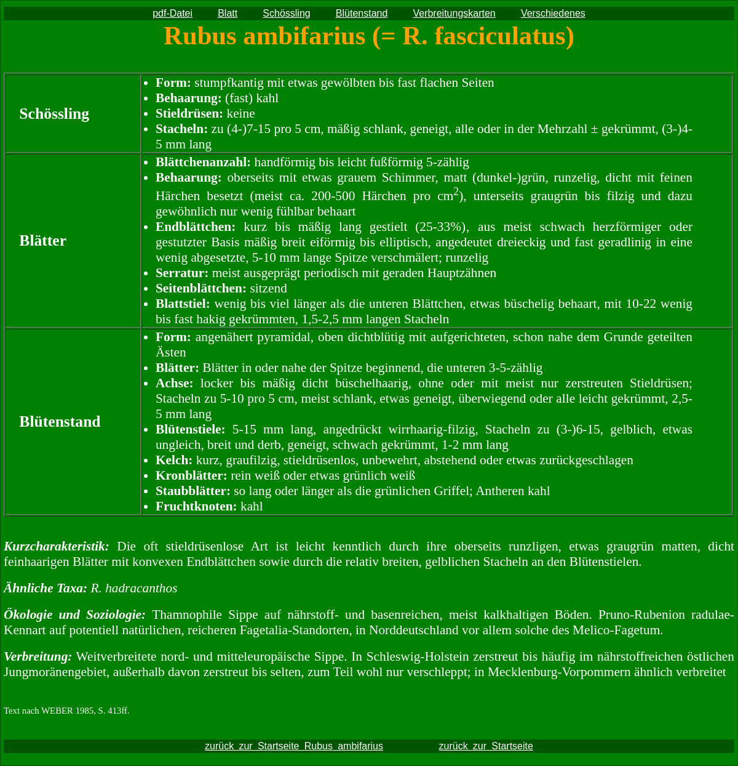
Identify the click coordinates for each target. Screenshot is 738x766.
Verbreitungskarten (454, 13)
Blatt (227, 13)
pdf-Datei (172, 13)
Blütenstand (362, 13)
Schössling (286, 13)
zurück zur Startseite (486, 746)
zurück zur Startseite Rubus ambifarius (294, 746)
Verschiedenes (553, 13)
